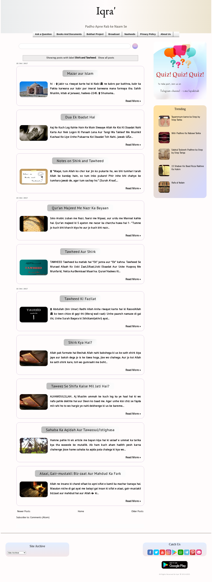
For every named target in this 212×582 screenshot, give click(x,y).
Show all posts (106, 57)
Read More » (133, 101)
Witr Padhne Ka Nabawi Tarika (186, 133)
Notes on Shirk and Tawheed (80, 161)
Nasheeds (130, 34)
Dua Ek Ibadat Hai (80, 117)
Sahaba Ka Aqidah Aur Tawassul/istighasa (80, 430)
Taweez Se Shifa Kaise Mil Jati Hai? (80, 386)
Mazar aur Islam (80, 73)
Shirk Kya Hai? (80, 342)
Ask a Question (43, 34)
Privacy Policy (148, 34)
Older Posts (137, 511)
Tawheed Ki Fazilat (80, 298)
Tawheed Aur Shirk (80, 251)
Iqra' (106, 10)
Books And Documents (69, 34)
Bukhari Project (95, 34)
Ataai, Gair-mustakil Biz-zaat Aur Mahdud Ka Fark (80, 473)
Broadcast (114, 34)
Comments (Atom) (39, 517)
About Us (166, 34)
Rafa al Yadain (178, 183)
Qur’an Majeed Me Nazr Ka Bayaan (80, 208)
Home (81, 511)
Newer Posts (23, 511)
